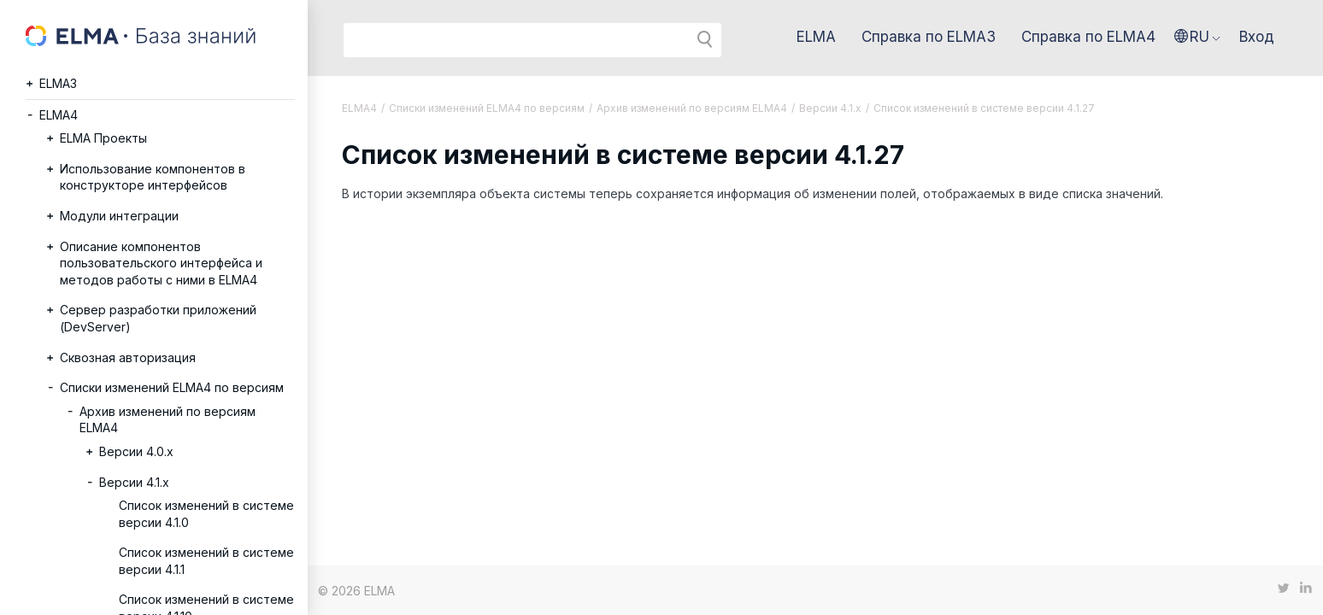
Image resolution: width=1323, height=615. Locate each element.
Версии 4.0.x (136, 451)
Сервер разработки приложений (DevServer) (158, 318)
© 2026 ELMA (356, 590)
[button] (1197, 36)
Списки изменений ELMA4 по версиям (172, 387)
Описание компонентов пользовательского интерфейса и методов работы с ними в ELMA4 (161, 263)
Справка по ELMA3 (928, 36)
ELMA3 (58, 83)
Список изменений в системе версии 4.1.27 (984, 108)
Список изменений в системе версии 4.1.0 (206, 514)
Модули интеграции (119, 215)
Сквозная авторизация (128, 357)
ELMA (816, 36)
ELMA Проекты (103, 138)
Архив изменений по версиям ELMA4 (167, 420)
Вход (1256, 36)
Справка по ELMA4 (1088, 36)
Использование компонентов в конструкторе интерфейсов (152, 177)
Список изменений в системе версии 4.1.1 (206, 561)
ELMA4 (58, 115)
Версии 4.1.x (134, 482)
